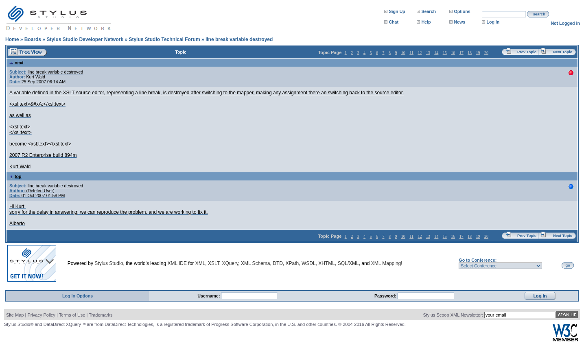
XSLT (213, 263)
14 (436, 52)
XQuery (230, 263)
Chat (393, 22)
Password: (386, 295)
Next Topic (562, 52)
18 (470, 52)
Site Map (15, 315)
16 (453, 52)
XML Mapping (386, 263)
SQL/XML (348, 263)
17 (461, 52)
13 (428, 52)
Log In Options (77, 295)
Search (428, 11)
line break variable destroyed (239, 39)
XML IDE (177, 263)
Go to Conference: (478, 260)
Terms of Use (72, 315)
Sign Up (397, 11)
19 (478, 52)
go (568, 265)
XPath (292, 263)
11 (411, 52)
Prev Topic (526, 52)
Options (462, 11)
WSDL (309, 263)
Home (12, 39)
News (459, 22)
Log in (492, 22)
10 (403, 52)
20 (486, 52)
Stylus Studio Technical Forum (164, 39)
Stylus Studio (108, 263)
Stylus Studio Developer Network (84, 39)
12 (420, 52)
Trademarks (100, 315)
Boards (32, 39)
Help (426, 22)
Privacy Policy (41, 315)
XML (200, 263)
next (16, 62)
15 (445, 52)
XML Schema (255, 263)
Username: (209, 295)
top (15, 176)
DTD (278, 263)
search (539, 14)
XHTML (326, 263)
